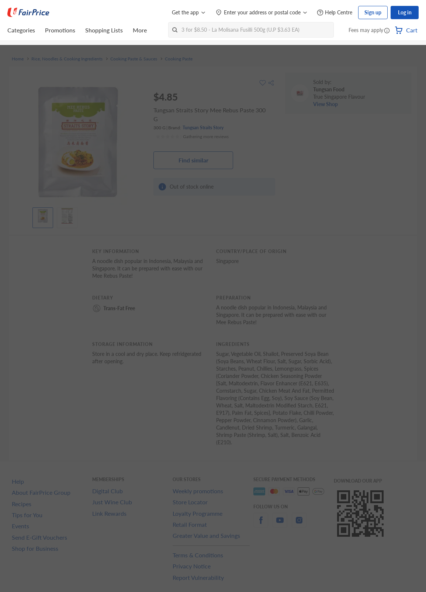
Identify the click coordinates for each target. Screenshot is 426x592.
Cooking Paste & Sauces (133, 59)
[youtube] (280, 524)
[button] (387, 31)
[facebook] (260, 524)
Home (18, 59)
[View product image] (43, 216)
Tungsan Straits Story (203, 127)
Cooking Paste (179, 59)
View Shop (325, 104)
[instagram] (299, 524)
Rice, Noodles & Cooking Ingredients (67, 59)
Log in (405, 12)
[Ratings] (192, 137)
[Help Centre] (334, 12)
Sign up (372, 12)
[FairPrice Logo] (28, 12)
